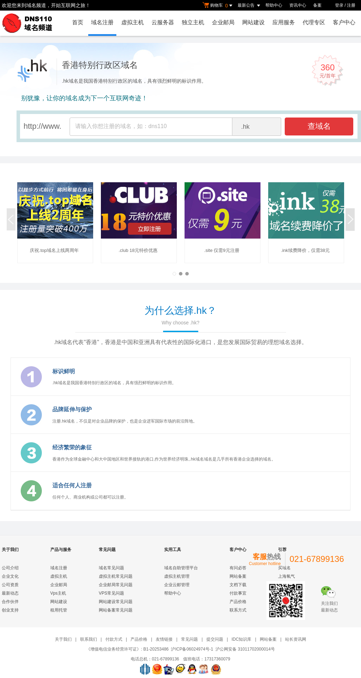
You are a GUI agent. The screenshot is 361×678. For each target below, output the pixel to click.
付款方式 (113, 639)
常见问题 (189, 639)
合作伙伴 (10, 601)
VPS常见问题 (111, 593)
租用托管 (58, 610)
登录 (339, 5)
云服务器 (163, 22)
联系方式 (238, 610)
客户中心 (344, 22)
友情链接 (164, 639)
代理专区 (314, 22)
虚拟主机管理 (176, 576)
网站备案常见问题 (116, 610)
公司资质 (10, 584)
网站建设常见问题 (116, 601)
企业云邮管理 (176, 584)
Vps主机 (58, 593)
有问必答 (238, 567)
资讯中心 (297, 5)
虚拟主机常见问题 (116, 576)
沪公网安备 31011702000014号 (245, 649)
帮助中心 (273, 5)
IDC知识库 (242, 639)
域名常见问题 (111, 567)
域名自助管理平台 (181, 567)
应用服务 (283, 22)
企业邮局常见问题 (116, 584)
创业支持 (10, 610)
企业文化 (10, 576)
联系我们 (88, 639)
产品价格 (238, 601)
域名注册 (102, 22)
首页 (77, 22)
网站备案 (238, 576)
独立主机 (193, 22)
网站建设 (253, 22)
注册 (351, 5)
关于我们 (63, 639)
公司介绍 (10, 567)
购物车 (218, 5)
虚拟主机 (132, 22)
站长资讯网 (295, 639)
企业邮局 (223, 22)
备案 (317, 5)
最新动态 (10, 593)
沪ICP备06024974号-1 (192, 649)
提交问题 (214, 639)
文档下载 (238, 584)
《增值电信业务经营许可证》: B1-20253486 (127, 649)
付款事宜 (238, 593)
